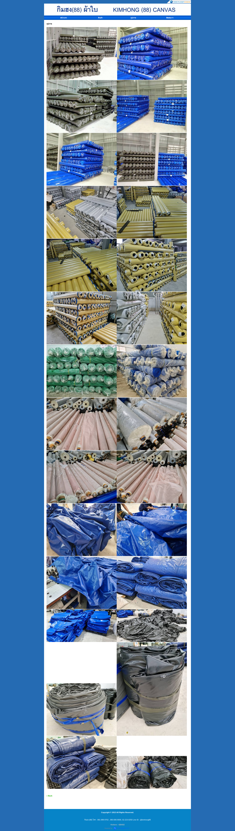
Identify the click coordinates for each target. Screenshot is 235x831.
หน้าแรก (63, 18)
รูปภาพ (133, 18)
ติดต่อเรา (169, 18)
